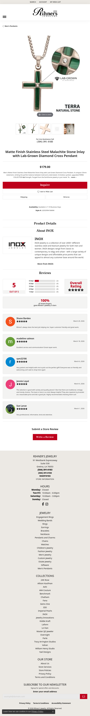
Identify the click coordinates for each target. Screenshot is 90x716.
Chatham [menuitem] (45, 597)
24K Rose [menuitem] (45, 580)
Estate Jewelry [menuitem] (45, 561)
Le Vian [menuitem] (45, 628)
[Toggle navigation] (4, 16)
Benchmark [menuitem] (45, 593)
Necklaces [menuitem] (45, 534)
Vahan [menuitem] (45, 645)
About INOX (45, 231)
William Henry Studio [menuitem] (45, 648)
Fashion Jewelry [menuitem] (45, 551)
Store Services (45, 667)
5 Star (31, 281)
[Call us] (45, 476)
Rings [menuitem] (45, 524)
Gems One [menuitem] (45, 604)
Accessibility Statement (61, 703)
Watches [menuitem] (45, 544)
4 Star (31, 283)
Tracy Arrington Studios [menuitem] (45, 641)
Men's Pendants (11, 26)
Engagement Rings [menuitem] (45, 517)
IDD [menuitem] (45, 607)
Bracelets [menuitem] (45, 530)
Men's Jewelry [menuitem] (45, 554)
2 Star (31, 289)
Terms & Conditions (41, 703)
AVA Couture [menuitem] (45, 590)
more (74, 177)
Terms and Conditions (45, 677)
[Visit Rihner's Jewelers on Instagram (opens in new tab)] (46, 504)
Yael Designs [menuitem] (45, 652)
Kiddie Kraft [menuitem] (45, 621)
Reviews (45, 273)
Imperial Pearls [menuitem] (45, 610)
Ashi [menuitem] (45, 586)
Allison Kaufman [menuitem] (45, 583)
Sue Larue (21, 405)
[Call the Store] (45, 469)
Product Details (45, 224)
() (57, 281)
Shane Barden (23, 318)
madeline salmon (25, 338)
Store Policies (45, 670)
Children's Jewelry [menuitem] (45, 548)
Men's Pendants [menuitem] (45, 568)
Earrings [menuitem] (45, 527)
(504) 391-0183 (45, 141)
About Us (45, 663)
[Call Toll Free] (45, 473)
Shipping (23, 197)
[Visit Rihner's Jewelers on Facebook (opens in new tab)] (43, 504)
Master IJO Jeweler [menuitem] (45, 631)
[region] (45, 78)
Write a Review (45, 437)
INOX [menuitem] (45, 614)
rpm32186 (21, 358)
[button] (32, 2)
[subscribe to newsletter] (83, 696)
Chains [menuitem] (45, 541)
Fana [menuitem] (45, 600)
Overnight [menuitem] (45, 634)
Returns (66, 197)
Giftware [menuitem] (45, 565)
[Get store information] (45, 479)
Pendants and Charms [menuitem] (45, 537)
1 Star (31, 292)
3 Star (31, 286)
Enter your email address (45, 691)
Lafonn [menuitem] (45, 624)
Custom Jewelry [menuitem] (45, 558)
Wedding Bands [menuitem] (45, 520)
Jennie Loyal (22, 381)
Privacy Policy (45, 673)
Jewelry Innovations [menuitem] (45, 617)
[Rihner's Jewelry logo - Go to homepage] (45, 12)
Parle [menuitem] (45, 638)
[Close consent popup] (53, 711)
